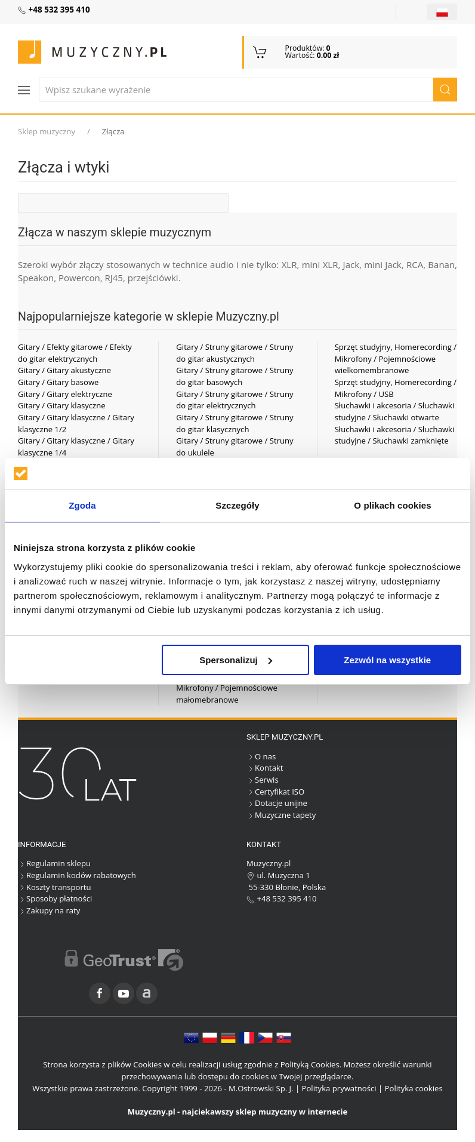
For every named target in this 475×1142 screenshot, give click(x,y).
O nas (261, 756)
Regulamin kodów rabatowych (77, 875)
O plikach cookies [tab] (392, 505)
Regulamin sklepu (54, 863)
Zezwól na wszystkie (387, 660)
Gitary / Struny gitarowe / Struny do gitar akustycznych (234, 352)
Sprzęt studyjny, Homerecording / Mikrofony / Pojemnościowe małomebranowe (237, 687)
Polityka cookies (414, 1088)
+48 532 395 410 (281, 898)
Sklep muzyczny (46, 131)
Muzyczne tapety (281, 814)
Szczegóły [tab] (237, 505)
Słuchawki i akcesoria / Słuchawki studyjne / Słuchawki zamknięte (395, 435)
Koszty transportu (54, 887)
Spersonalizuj (235, 660)
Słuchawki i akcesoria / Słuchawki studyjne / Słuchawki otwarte (395, 411)
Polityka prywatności (339, 1088)
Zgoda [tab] (82, 505)
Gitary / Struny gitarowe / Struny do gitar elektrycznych (234, 400)
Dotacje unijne (276, 803)
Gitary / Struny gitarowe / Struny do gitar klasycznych (234, 423)
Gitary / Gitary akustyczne (64, 370)
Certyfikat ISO (275, 791)
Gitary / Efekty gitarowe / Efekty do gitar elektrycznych (75, 352)
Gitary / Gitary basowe (58, 382)
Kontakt (264, 767)
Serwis (262, 779)
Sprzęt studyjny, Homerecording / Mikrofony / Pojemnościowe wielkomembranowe (396, 358)
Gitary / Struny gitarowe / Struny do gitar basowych (234, 376)
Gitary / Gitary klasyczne (62, 405)
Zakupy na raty (49, 910)
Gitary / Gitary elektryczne (65, 394)
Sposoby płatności (55, 898)
